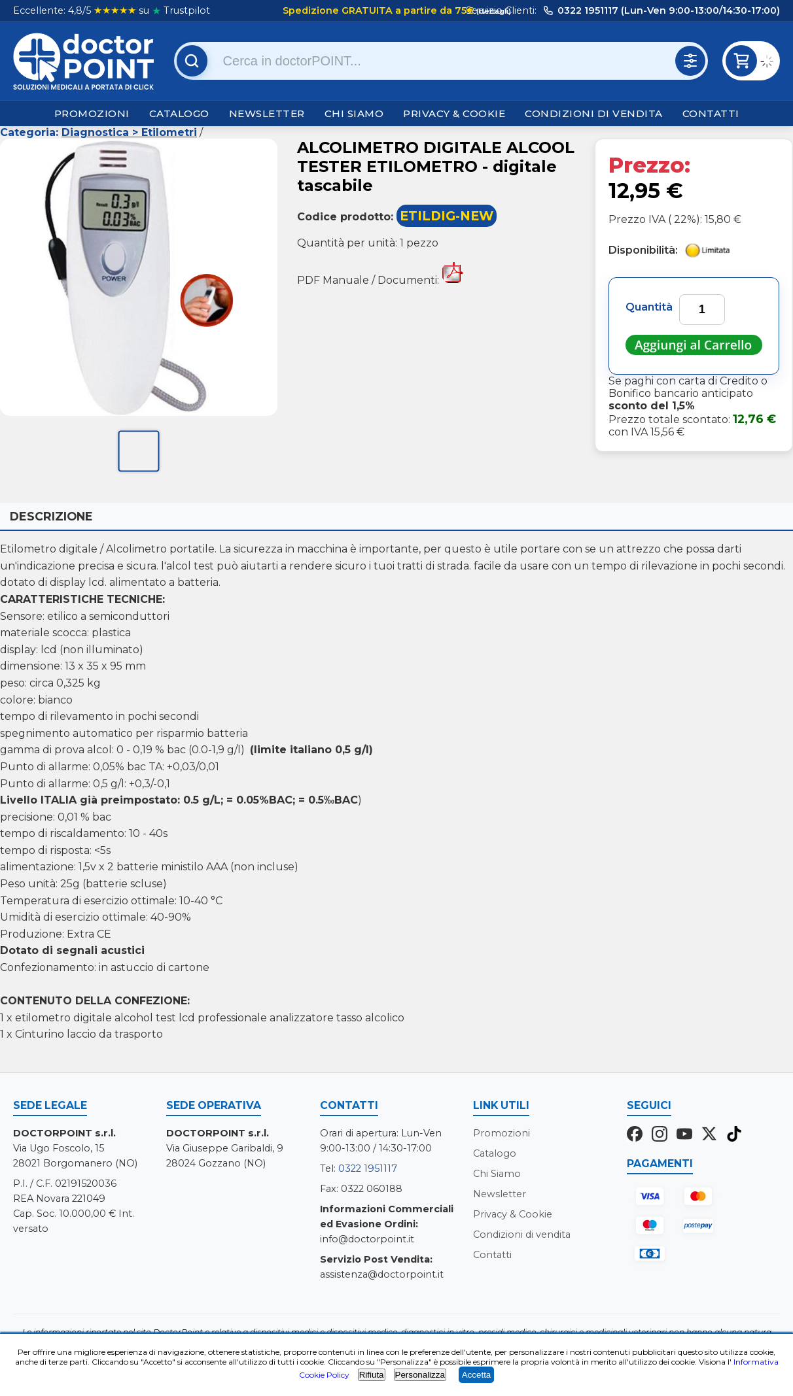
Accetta (476, 1375)
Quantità (649, 307)
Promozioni (92, 113)
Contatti (710, 113)
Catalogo (179, 113)
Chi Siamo (354, 113)
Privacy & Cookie (454, 113)
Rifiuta (371, 1375)
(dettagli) (492, 11)
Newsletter (267, 113)
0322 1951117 (367, 1168)
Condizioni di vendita (594, 113)
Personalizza (420, 1375)
